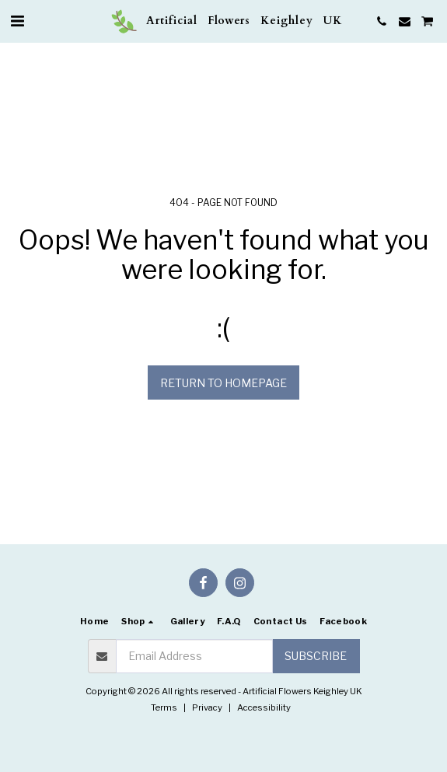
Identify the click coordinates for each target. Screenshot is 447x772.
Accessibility (264, 707)
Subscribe (316, 655)
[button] (17, 21)
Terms (164, 707)
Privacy (207, 707)
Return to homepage (223, 382)
